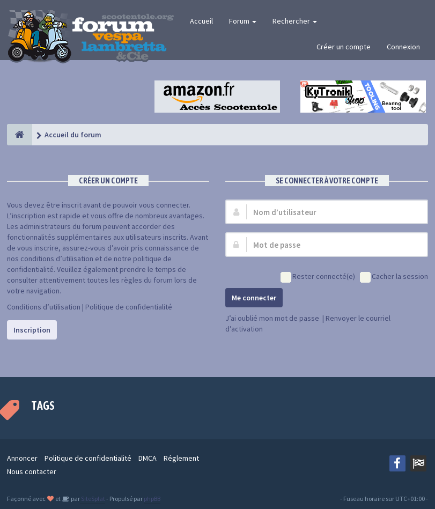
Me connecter (254, 298)
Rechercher (294, 21)
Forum (242, 21)
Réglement (181, 458)
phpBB (152, 499)
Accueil (201, 21)
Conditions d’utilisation (43, 307)
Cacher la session (394, 277)
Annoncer (22, 458)
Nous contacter (31, 471)
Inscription (31, 330)
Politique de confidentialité (128, 307)
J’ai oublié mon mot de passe (272, 318)
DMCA (147, 458)
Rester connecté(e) (318, 277)
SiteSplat (92, 499)
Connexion (403, 46)
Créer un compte (343, 46)
